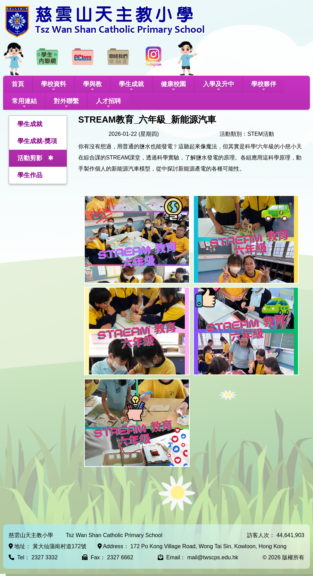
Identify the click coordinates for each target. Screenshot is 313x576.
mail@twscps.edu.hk (212, 557)
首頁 (17, 84)
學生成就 (131, 86)
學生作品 (29, 175)
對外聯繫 (66, 103)
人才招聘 (108, 103)
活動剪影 (29, 158)
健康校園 (173, 86)
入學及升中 (218, 86)
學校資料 (53, 86)
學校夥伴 (263, 86)
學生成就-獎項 (37, 141)
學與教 (92, 86)
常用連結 (24, 103)
